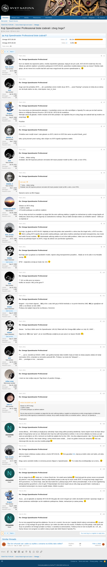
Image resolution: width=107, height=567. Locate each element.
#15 (104, 393)
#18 (104, 469)
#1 (104, 56)
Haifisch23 (10, 545)
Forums (5, 17)
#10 (104, 272)
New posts (4, 21)
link (74, 454)
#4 (104, 126)
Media (26, 17)
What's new (15, 17)
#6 (104, 173)
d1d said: (23, 182)
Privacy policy (94, 561)
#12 (104, 321)
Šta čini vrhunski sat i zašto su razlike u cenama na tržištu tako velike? (35, 544)
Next (11, 51)
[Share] (101, 56)
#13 (104, 347)
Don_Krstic (6, 31)
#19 (104, 491)
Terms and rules (83, 561)
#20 (104, 514)
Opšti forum (26, 545)
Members (48, 17)
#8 (104, 223)
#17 (104, 446)
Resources (37, 17)
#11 (104, 295)
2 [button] (64, 43)
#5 (104, 149)
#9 (104, 247)
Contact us (74, 561)
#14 (104, 370)
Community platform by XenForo (53, 565)
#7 (104, 197)
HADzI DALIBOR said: (27, 402)
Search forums (13, 21)
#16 (104, 423)
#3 (104, 102)
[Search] (101, 18)
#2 (104, 79)
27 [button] (64, 39)
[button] (21, 18)
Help (101, 561)
